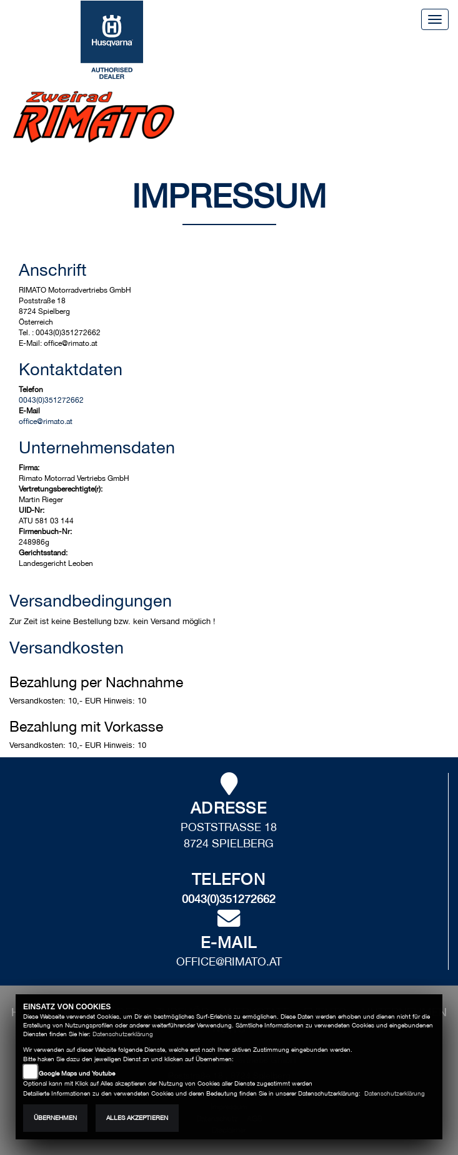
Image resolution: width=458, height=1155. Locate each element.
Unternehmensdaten (97, 447)
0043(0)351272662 (51, 400)
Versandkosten (66, 647)
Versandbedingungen (90, 600)
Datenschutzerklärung (122, 1034)
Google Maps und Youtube (77, 1073)
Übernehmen (55, 1117)
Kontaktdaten (70, 369)
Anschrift (53, 270)
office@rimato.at (45, 421)
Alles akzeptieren (137, 1117)
